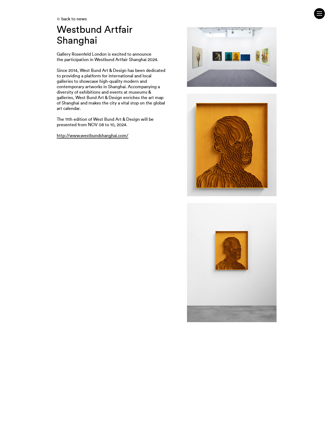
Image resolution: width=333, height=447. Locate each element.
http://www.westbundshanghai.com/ (92, 136)
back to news (74, 19)
